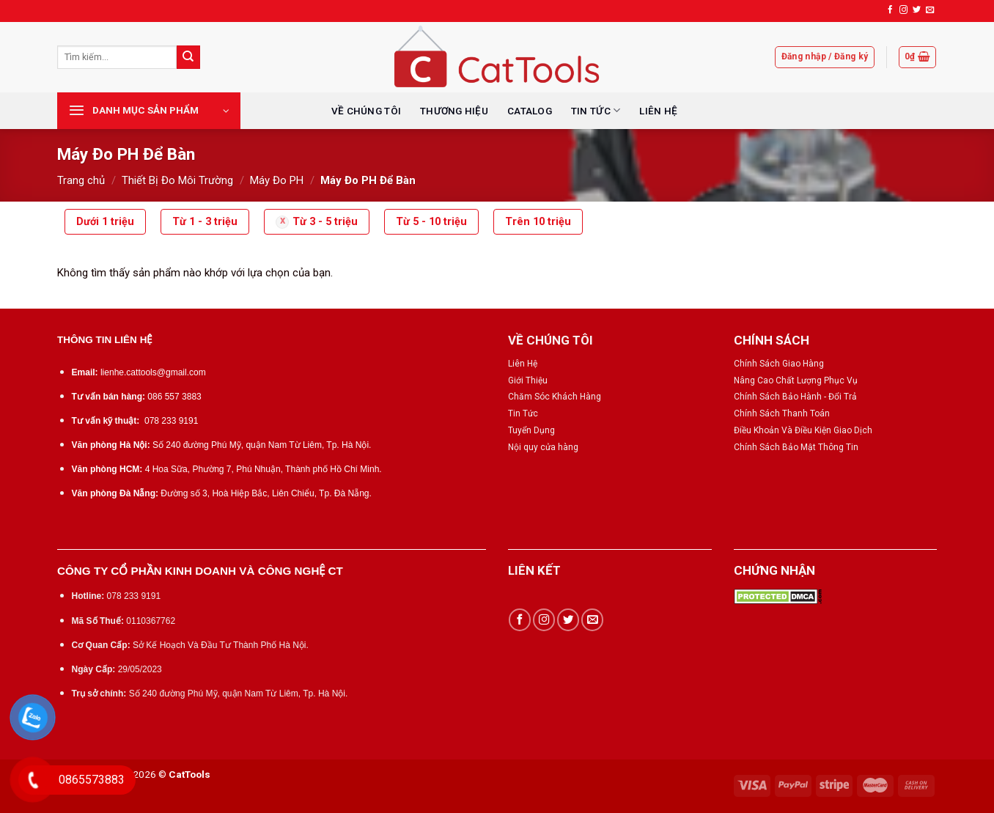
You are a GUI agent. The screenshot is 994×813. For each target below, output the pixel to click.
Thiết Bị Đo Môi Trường (177, 180)
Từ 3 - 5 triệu (325, 222)
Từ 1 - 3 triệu (205, 222)
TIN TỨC (595, 110)
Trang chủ (81, 180)
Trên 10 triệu (538, 222)
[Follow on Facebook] (890, 10)
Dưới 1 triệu (105, 222)
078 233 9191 (171, 421)
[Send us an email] (930, 10)
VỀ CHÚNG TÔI (366, 111)
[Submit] (188, 57)
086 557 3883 (174, 396)
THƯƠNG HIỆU (454, 111)
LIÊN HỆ (658, 111)
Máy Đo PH (276, 180)
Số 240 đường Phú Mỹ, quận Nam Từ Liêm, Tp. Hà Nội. (261, 445)
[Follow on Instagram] (903, 10)
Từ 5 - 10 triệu (431, 222)
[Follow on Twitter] (917, 10)
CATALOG (529, 111)
